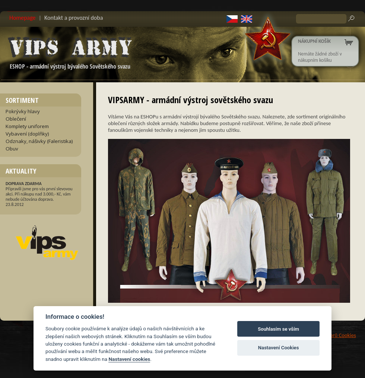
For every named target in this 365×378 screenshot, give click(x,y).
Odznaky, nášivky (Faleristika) (39, 141)
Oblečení (16, 118)
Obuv (12, 148)
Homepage (22, 17)
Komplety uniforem (27, 126)
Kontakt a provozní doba (73, 17)
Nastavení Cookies (278, 347)
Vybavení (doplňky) (27, 133)
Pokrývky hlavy (23, 111)
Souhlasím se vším (278, 329)
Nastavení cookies (129, 359)
